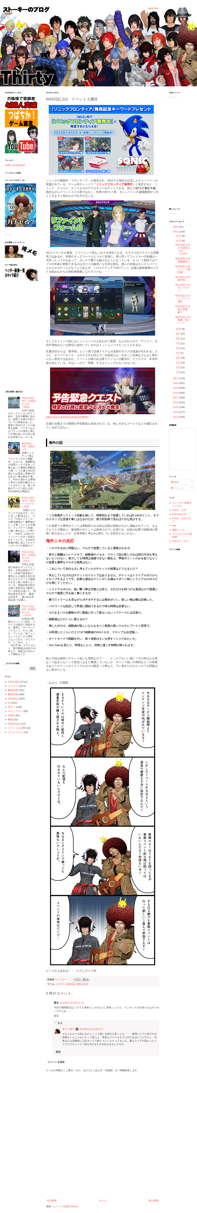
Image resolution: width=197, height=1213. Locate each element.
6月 (178, 348)
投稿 (175, 482)
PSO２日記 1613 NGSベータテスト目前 (28, 502)
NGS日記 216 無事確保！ (184, 260)
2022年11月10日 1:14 (72, 1002)
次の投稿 (52, 1200)
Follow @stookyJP (15, 165)
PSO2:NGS (14, 723)
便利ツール (178, 529)
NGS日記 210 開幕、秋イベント (184, 320)
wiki (174, 525)
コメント (177, 488)
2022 (176, 231)
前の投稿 (153, 1200)
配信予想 (13, 694)
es (9, 702)
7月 (178, 343)
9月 (178, 333)
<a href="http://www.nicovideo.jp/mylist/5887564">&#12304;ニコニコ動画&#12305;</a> (182, 449)
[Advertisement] (102, 1171)
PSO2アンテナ (180, 541)
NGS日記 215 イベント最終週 (184, 269)
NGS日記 (70, 984)
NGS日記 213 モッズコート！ (184, 287)
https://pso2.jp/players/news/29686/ (67, 417)
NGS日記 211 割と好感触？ (184, 309)
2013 (176, 416)
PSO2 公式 (179, 510)
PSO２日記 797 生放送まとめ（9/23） (29, 402)
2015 (176, 407)
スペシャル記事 (16, 727)
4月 (178, 357)
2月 (178, 367)
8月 (178, 338)
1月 (178, 372)
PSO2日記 (14, 681)
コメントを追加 (56, 1062)
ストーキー (68, 1029)
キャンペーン (15, 711)
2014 (176, 412)
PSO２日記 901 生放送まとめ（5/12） (29, 556)
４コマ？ (60, 984)
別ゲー (11, 707)
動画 (10, 719)
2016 (176, 402)
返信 (56, 1015)
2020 (176, 383)
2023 (176, 226)
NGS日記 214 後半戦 (184, 278)
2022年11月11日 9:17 (91, 1029)
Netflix (11, 715)
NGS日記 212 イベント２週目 (184, 298)
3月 (178, 362)
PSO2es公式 (179, 514)
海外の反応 (82, 984)
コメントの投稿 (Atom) (64, 1206)
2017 (176, 397)
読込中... (9, 234)
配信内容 (13, 690)
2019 (176, 387)
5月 (178, 353)
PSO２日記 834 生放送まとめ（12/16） (29, 611)
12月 (179, 235)
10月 (179, 329)
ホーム (102, 1200)
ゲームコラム (15, 732)
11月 (179, 240)
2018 (176, 392)
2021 (176, 378)
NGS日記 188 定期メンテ (29, 446)
